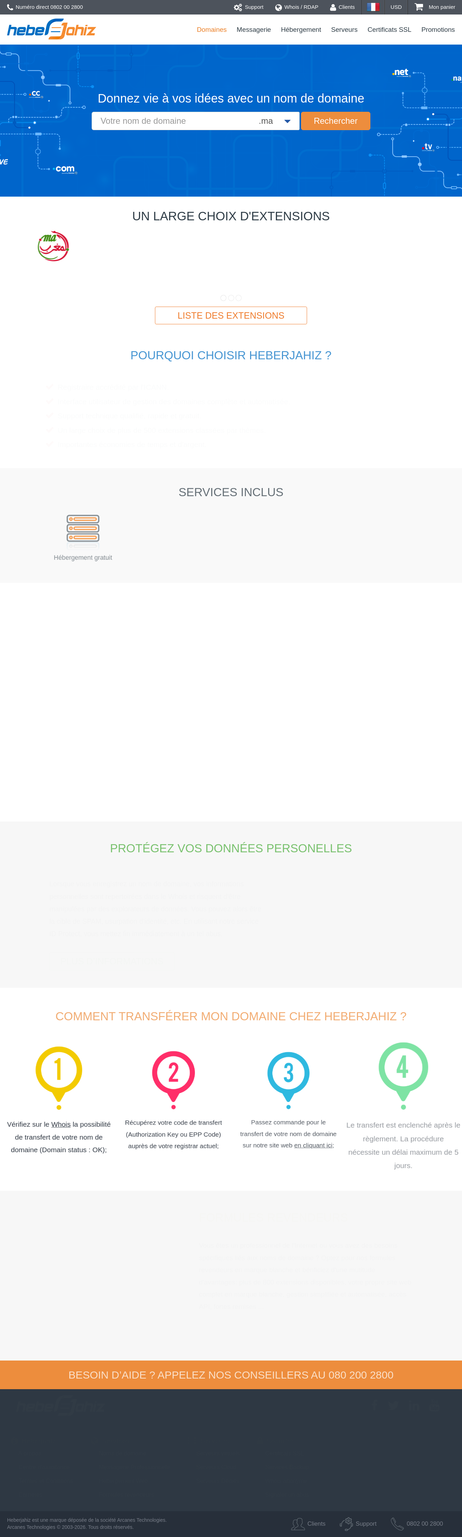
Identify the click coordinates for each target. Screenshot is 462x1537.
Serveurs (344, 29)
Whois (61, 1122)
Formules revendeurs (122, 1494)
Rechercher (336, 121)
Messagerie (254, 29)
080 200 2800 (361, 1375)
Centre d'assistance (40, 1467)
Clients (342, 7)
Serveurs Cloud (212, 1467)
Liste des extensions (231, 315)
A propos (26, 1453)
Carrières (26, 1494)
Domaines (212, 29)
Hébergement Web (119, 1481)
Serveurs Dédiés (213, 1481)
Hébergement (301, 29)
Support (249, 7)
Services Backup (282, 1467)
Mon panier (435, 7)
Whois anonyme (282, 1481)
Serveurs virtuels (213, 1453)
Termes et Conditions (42, 1481)
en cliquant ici (299, 1120)
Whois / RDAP (296, 7)
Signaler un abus (283, 1494)
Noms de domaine (118, 1453)
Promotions (438, 29)
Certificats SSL (389, 29)
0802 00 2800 (67, 7)
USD (396, 7)
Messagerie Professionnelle (131, 1467)
